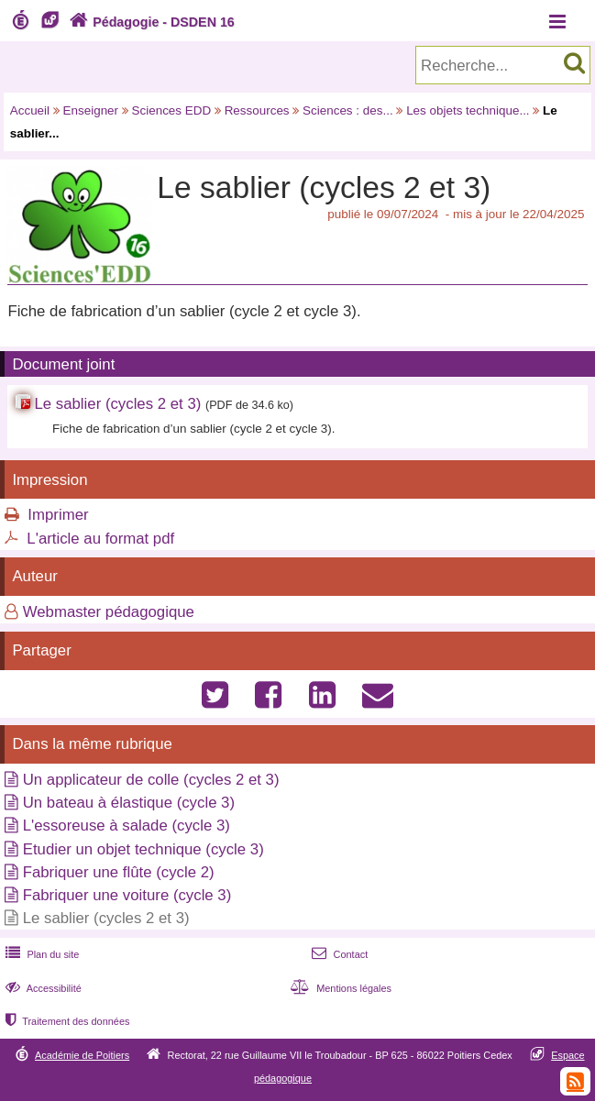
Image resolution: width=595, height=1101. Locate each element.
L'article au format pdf (100, 538)
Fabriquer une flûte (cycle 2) (119, 872)
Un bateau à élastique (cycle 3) (129, 802)
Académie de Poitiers (82, 1055)
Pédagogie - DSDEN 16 (150, 22)
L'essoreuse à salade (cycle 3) (126, 825)
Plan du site (40, 954)
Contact (338, 954)
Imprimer (58, 514)
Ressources (257, 110)
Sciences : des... (348, 110)
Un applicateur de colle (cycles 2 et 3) (151, 779)
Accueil (30, 110)
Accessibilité (42, 988)
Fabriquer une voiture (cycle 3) (127, 895)
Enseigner (91, 110)
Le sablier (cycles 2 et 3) (117, 404)
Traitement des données (65, 1021)
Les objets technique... (467, 110)
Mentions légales (339, 988)
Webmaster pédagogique (108, 612)
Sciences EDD (172, 110)
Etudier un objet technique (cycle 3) (143, 849)
